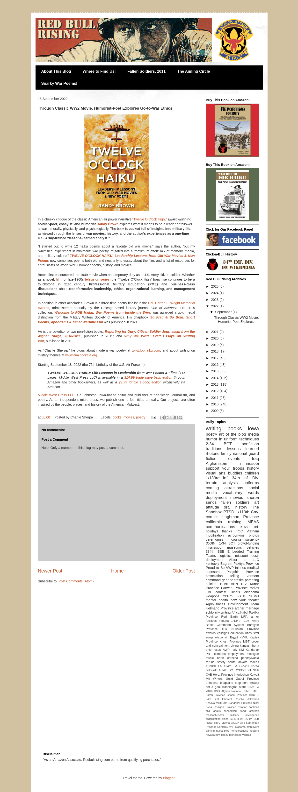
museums (234, 547)
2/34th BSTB (234, 596)
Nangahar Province (240, 702)
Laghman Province (240, 517)
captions (254, 707)
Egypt (234, 637)
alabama (240, 726)
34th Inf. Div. (245, 478)
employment (236, 654)
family (226, 453)
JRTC (217, 722)
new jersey (221, 734)
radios (254, 588)
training (234, 522)
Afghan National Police (235, 691)
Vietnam (253, 531)
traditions (214, 448)
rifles (248, 633)
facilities (211, 620)
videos (254, 662)
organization (213, 718)
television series (97, 279)
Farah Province (215, 694)
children (252, 473)
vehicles (253, 547)
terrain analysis (222, 483)
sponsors (213, 572)
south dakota (237, 662)
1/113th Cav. (247, 512)
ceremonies (214, 539)
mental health (217, 600)
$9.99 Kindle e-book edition (140, 382)
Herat (209, 722)
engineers (241, 683)
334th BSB (215, 551)
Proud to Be (215, 568)
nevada (210, 734)
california (214, 522)
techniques (249, 439)
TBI (208, 592)
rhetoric (212, 453)
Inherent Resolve (233, 699)
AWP (226, 649)
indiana (224, 620)
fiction (211, 458)
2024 (215, 293)
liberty (255, 645)
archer (240, 608)
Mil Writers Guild (219, 678)
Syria (209, 707)
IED (224, 629)
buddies (235, 473)
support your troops (225, 468)
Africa (235, 612)
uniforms (251, 483)
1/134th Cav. (240, 620)
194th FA (230, 666)
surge (210, 637)
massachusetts (215, 715)
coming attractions (224, 488)
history (253, 468)
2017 (215, 358)
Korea (255, 666)
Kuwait (254, 674)
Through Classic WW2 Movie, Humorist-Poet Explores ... (236, 320)
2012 (215, 391)
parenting (252, 580)
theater (253, 600)
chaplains (226, 683)
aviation (242, 707)
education (237, 633)
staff (256, 633)
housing (254, 730)
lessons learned (243, 448)
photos (254, 535)
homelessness (239, 730)
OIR (242, 722)
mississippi (214, 547)
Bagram (226, 564)
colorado (212, 670)
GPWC (244, 666)
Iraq (255, 458)
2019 (215, 345)
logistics (225, 556)
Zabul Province (247, 678)
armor (255, 616)
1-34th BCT (227, 670)
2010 (215, 404)
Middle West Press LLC (56, 395)
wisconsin (221, 637)
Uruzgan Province (225, 707)
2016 (215, 365)
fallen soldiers (235, 502)
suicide (211, 584)
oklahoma (251, 592)
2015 (215, 371)
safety (221, 662)
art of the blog (232, 434)
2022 (215, 306)
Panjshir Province (242, 572)
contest (220, 592)
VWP (230, 568)
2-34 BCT (219, 444)
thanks (227, 531)
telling (234, 576)
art (256, 502)
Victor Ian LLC (244, 560)
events (234, 458)
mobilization (215, 535)
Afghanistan (216, 463)
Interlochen (241, 674)
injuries (240, 568)
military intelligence (244, 715)
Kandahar (252, 649)
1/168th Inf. (249, 527)
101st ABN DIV (233, 584)
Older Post (184, 570)
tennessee (235, 734)
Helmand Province (220, 608)
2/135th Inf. (244, 670)
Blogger (168, 778)
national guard (246, 453)
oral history (235, 507)
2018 (215, 351)
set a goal (213, 687)
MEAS (253, 522)
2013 (215, 384)
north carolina (227, 658)
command (213, 580)
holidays (212, 531)
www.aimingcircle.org (81, 355)
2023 (215, 300)
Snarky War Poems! (59, 83)
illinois (235, 592)
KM (241, 649)
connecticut (231, 710)
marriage (252, 608)
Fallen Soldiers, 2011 (146, 71)
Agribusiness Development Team (232, 604)
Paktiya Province (246, 564)
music (210, 658)
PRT (209, 654)
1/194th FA (214, 666)
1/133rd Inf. (217, 478)
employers (253, 726)
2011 (215, 398)
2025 (215, 286)
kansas (245, 645)
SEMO (254, 596)
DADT (255, 691)
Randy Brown (107, 224)
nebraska (237, 580)
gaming (210, 730)
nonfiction (250, 444)
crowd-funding (248, 543)
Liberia (226, 722)
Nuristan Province (245, 629)
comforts (220, 654)
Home (117, 570)
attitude (212, 507)
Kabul (244, 612)
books (117, 417)
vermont (253, 576)
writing (214, 428)
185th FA (253, 687)
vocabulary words (241, 492)
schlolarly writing (218, 612)
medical (253, 568)
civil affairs (213, 710)
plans (225, 718)
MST (246, 641)
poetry (140, 417)
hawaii (254, 683)
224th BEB (252, 718)
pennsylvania (250, 658)
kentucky (212, 564)
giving (235, 645)
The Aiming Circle (193, 71)
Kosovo (210, 702)
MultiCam (221, 702)
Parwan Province (234, 588)
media (253, 434)
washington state (234, 687)
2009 (215, 411)
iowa (253, 428)
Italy (234, 649)
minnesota (249, 463)
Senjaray (222, 726)
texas (217, 649)
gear (225, 580)
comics (212, 517)
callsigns (223, 633)
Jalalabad (253, 699)
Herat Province (223, 674)
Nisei (256, 702)
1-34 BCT (227, 543)
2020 (215, 338)
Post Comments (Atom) (76, 581)
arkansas (212, 683)
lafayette (254, 710)
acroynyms (236, 535)
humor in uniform (222, 439)
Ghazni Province (237, 694)
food (243, 710)
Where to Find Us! (99, 71)
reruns (210, 662)
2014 (215, 378)
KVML (244, 637)
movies (129, 417)
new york (238, 600)
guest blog (222, 730)
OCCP (235, 722)
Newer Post (50, 570)
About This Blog (56, 71)
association (214, 576)
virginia (246, 734)
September (224, 312)
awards (211, 633)
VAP (231, 726)
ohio (209, 649)
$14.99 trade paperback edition (148, 377)
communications (220, 526)
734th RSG (213, 691)
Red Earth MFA (234, 616)
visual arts (215, 473)
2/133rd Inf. (237, 718)
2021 (215, 332)
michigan (253, 654)
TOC (239, 531)
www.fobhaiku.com (146, 350)
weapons (212, 596)
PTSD (228, 512)
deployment (216, 497)
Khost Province (230, 641)
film (58, 279)
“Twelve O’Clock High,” (149, 219)
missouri (241, 556)
